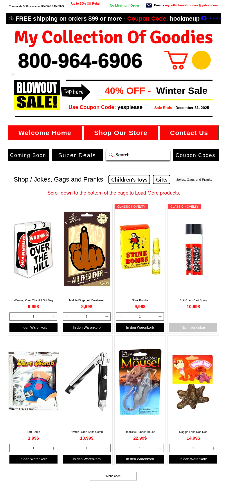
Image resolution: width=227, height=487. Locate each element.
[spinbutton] (33, 316)
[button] (102, 91)
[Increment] (54, 316)
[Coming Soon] (28, 155)
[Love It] (13, 75)
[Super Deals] (77, 155)
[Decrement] (13, 316)
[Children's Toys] (129, 179)
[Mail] (148, 5)
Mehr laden (113, 476)
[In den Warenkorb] (33, 327)
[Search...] (138, 154)
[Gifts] (161, 179)
